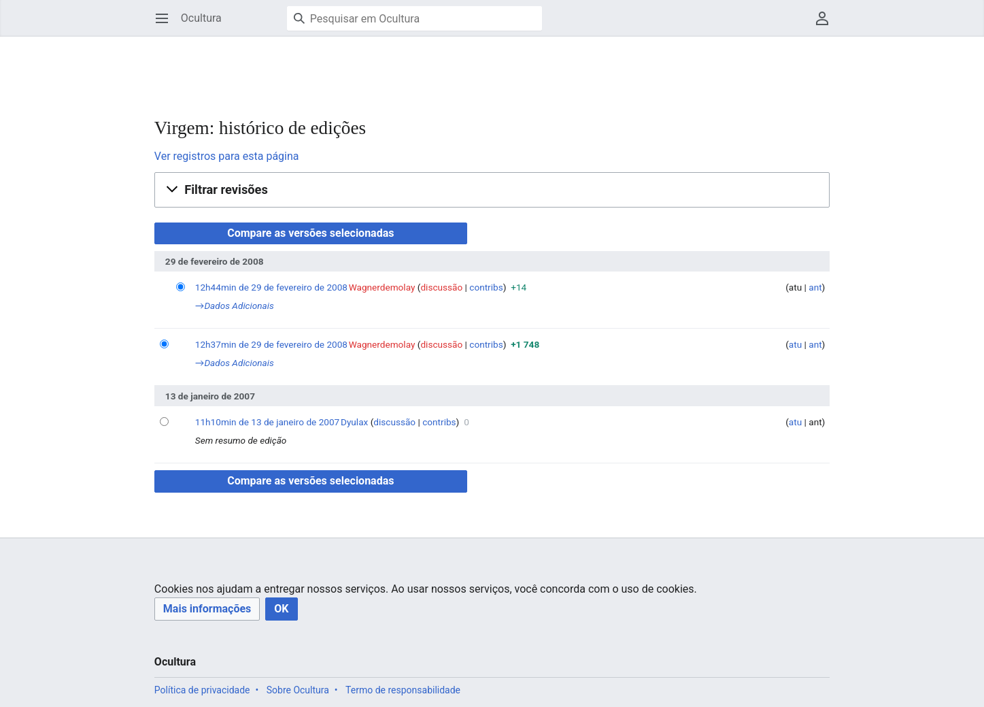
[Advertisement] (401, 68)
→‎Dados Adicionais (234, 305)
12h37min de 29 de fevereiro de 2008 (271, 344)
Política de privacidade (202, 690)
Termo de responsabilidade (402, 690)
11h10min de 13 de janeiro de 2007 (267, 421)
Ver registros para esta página (226, 156)
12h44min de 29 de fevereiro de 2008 (271, 287)
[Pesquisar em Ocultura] (414, 18)
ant (815, 287)
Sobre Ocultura (298, 690)
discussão (441, 287)
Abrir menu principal (166, 24)
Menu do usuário (826, 24)
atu (795, 344)
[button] (492, 190)
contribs (486, 287)
